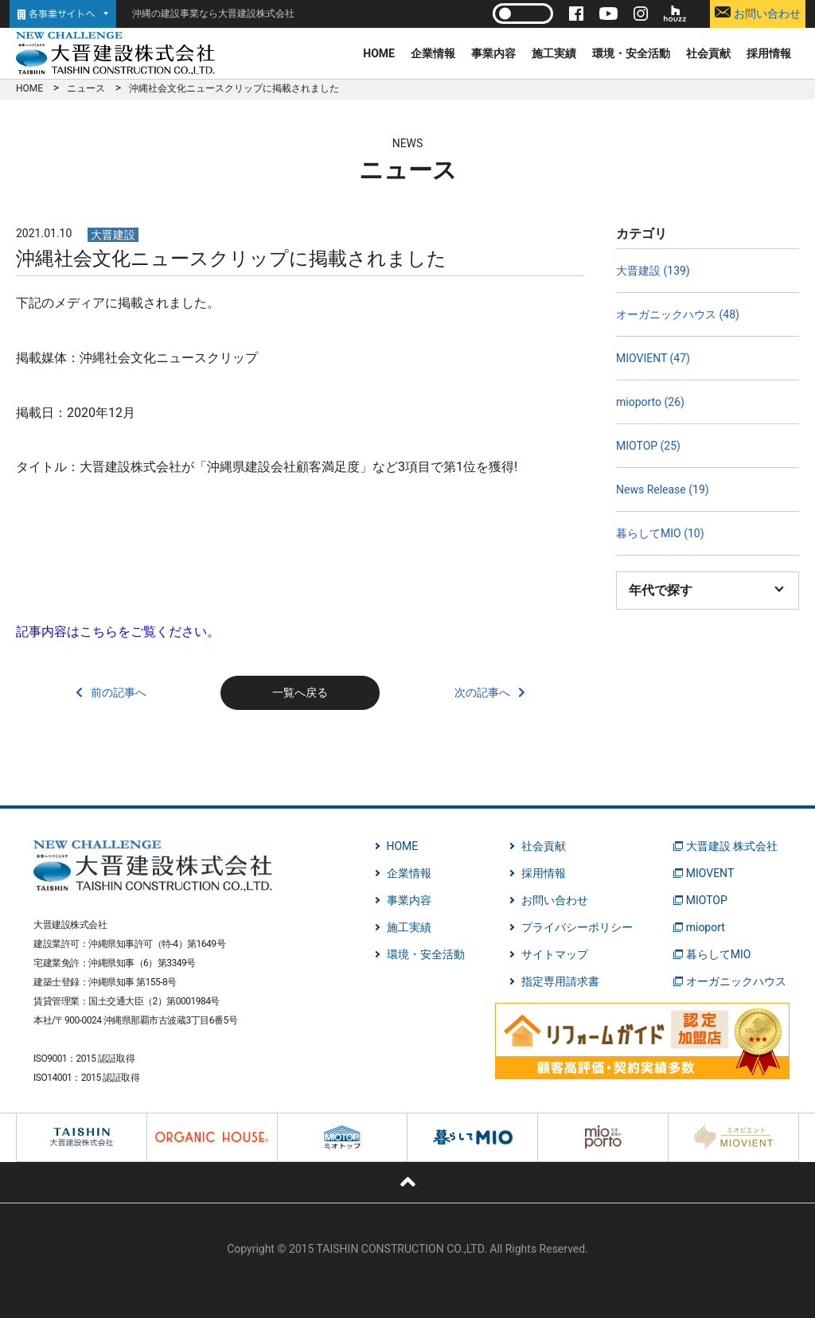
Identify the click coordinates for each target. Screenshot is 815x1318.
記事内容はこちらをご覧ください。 (118, 631)
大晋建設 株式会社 (732, 846)
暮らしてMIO (718, 954)
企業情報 (433, 53)
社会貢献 (708, 53)
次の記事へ (482, 692)
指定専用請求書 (560, 981)
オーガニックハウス (736, 981)
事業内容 (493, 53)
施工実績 (554, 53)
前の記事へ (118, 692)
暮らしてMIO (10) (660, 533)
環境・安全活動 (631, 53)
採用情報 (769, 53)
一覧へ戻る (300, 692)
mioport (705, 927)
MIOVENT (710, 873)
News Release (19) (662, 489)
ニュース (86, 88)
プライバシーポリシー (577, 927)
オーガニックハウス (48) (677, 314)
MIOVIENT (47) (653, 358)
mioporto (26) (650, 402)
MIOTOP (706, 900)
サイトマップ (554, 954)
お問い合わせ (757, 13)
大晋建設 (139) (653, 270)
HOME (379, 53)
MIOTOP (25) (648, 445)
